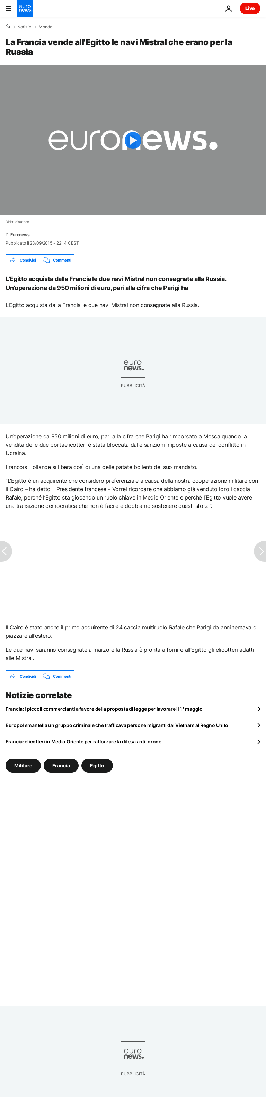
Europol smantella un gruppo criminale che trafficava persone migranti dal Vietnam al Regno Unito (117, 725)
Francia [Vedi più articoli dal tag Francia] (61, 765)
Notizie (24, 27)
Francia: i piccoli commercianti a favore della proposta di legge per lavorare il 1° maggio (104, 709)
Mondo (45, 27)
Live (250, 8)
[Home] (8, 26)
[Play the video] (133, 140)
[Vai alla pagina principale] (25, 8)
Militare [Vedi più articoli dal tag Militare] (23, 765)
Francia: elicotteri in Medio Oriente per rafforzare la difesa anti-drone (83, 741)
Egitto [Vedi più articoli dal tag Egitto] (97, 765)
